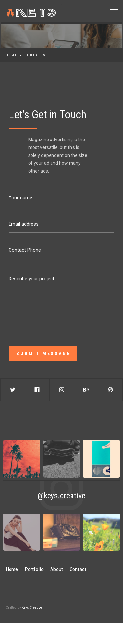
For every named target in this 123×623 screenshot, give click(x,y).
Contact (78, 569)
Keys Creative (32, 607)
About (56, 569)
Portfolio (34, 569)
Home (11, 55)
